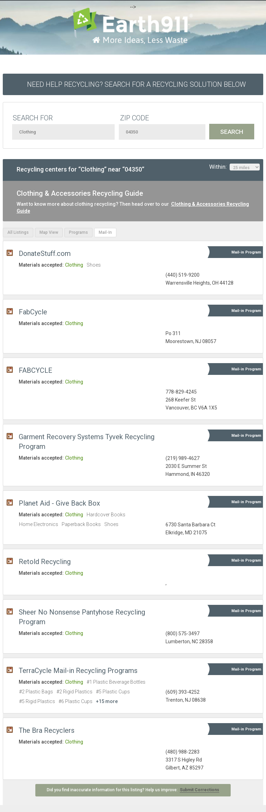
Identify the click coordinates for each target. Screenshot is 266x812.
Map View (48, 232)
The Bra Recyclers (46, 730)
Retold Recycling (45, 561)
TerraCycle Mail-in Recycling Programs (78, 670)
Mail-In (105, 232)
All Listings (18, 232)
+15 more (107, 701)
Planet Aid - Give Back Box (59, 503)
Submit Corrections (199, 789)
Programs (78, 232)
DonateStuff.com (45, 253)
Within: (234, 167)
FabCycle (33, 312)
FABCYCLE (35, 370)
